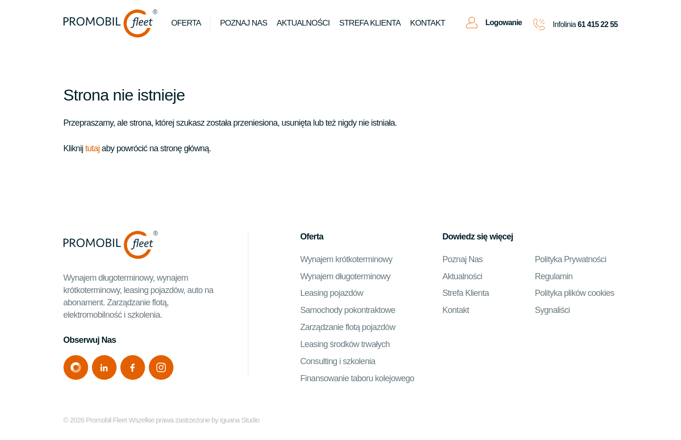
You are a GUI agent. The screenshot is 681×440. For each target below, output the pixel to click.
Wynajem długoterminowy (345, 276)
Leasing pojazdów (331, 293)
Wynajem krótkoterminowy (346, 259)
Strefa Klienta (466, 293)
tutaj (92, 148)
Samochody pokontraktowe (348, 310)
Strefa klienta (370, 23)
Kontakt (427, 23)
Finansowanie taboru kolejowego (357, 379)
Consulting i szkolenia (337, 362)
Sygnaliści (552, 310)
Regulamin (554, 276)
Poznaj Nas (244, 23)
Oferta (186, 23)
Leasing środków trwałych (345, 344)
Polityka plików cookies (575, 293)
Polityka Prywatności (571, 259)
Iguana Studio (239, 420)
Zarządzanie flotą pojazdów (347, 327)
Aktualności (303, 23)
